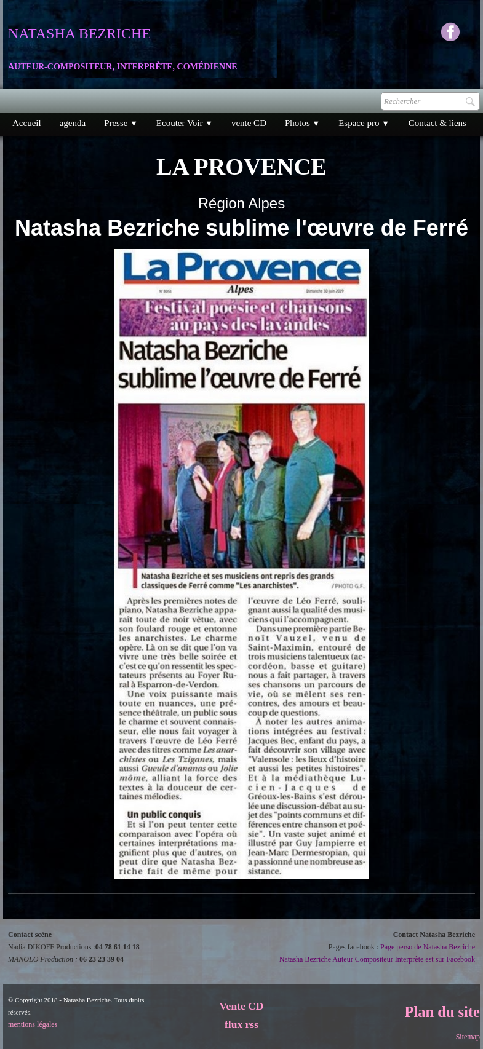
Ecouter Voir (184, 123)
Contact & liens (437, 123)
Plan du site (442, 1011)
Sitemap (468, 1036)
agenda (73, 123)
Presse (121, 123)
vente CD (248, 123)
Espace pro (363, 123)
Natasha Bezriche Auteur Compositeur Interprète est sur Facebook (377, 959)
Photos (302, 123)
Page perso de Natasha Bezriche (427, 947)
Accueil (26, 123)
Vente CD (242, 1006)
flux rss (241, 1024)
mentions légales (32, 1024)
